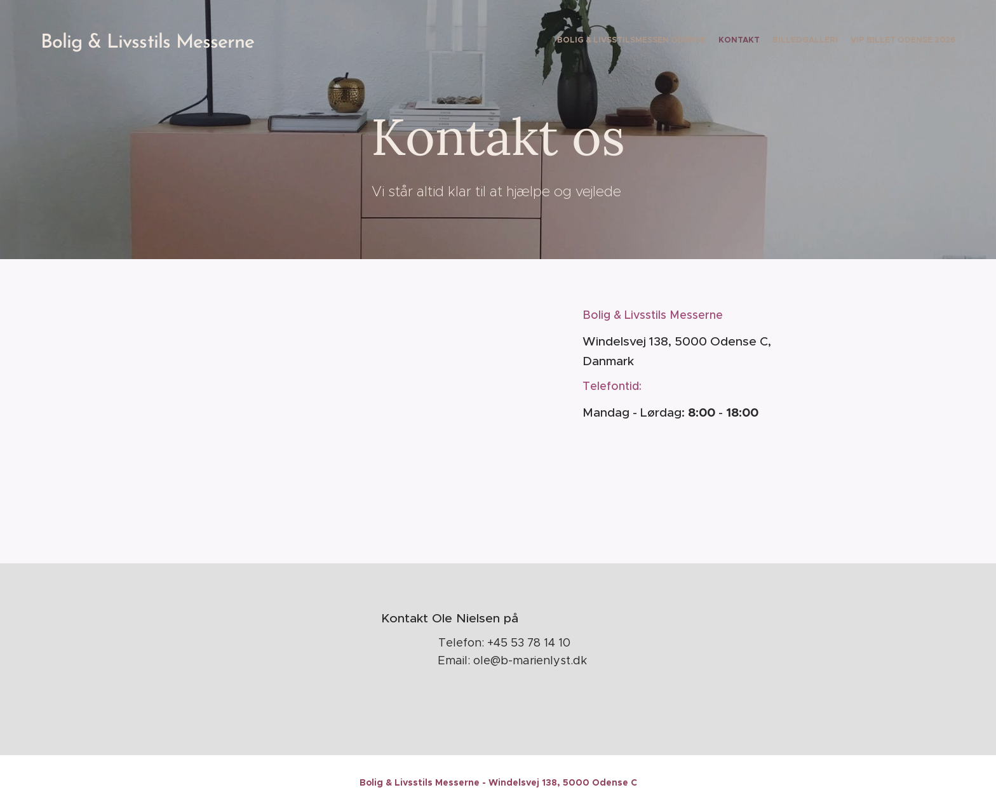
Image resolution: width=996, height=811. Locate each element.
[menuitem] (919, 41)
